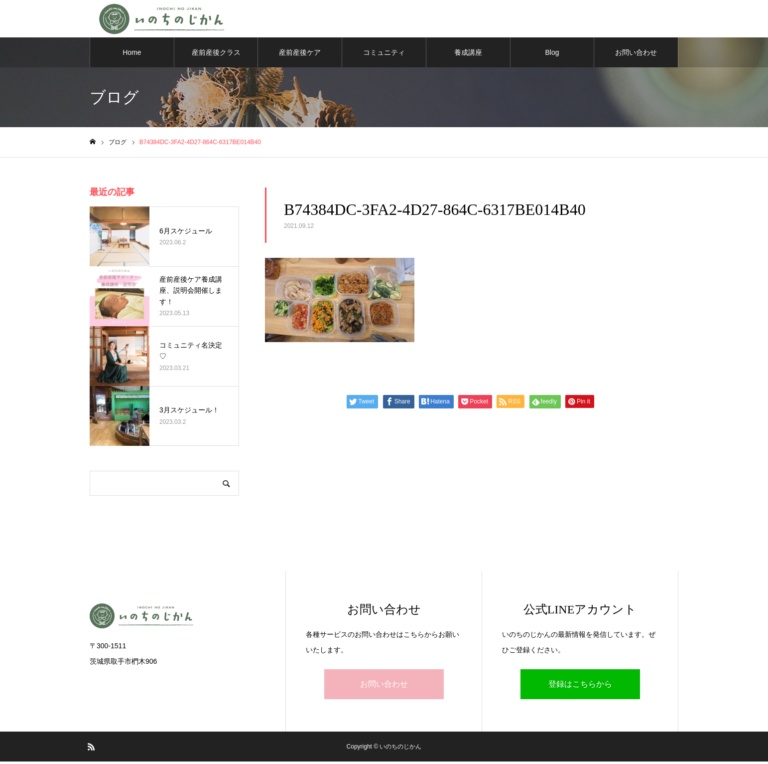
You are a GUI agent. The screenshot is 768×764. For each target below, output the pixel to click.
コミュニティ (384, 55)
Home (132, 55)
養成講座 (468, 55)
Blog (552, 55)
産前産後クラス (216, 55)
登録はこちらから (580, 686)
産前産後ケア (300, 55)
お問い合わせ (636, 55)
